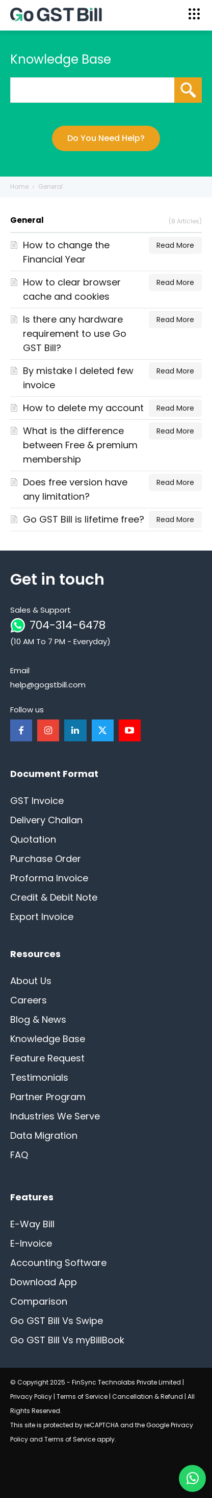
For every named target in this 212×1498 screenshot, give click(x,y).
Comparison (38, 1301)
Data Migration (43, 1135)
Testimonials (39, 1077)
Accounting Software (58, 1262)
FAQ (19, 1154)
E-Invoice (31, 1243)
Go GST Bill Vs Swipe (56, 1320)
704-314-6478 (67, 625)
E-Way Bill (32, 1224)
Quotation (33, 839)
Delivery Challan (46, 820)
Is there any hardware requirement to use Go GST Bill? (74, 333)
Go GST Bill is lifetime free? (83, 519)
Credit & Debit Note (53, 897)
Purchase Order (45, 858)
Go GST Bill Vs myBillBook (67, 1340)
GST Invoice (37, 800)
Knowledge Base (47, 1038)
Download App (43, 1282)
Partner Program (48, 1096)
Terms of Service (82, 1396)
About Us (30, 980)
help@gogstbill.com (48, 684)
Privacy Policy (31, 1396)
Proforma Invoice (49, 878)
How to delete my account (83, 407)
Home (19, 186)
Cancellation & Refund (147, 1396)
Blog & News (38, 1019)
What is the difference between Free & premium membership (80, 445)
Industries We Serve (55, 1116)
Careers (28, 1000)
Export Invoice (41, 916)
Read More (175, 245)
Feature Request (47, 1058)
